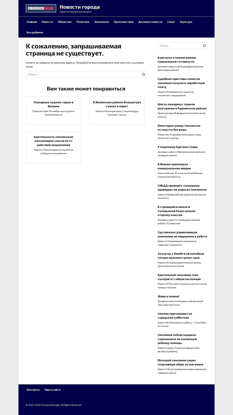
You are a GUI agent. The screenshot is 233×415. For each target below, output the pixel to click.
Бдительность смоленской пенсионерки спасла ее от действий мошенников (53, 141)
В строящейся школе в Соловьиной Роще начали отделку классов (176, 211)
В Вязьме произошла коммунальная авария (174, 166)
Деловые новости (150, 21)
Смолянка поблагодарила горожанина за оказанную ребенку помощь (177, 339)
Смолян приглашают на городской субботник (175, 315)
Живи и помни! (168, 296)
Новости (47, 21)
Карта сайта (52, 389)
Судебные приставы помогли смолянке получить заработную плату (181, 83)
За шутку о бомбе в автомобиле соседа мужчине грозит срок (181, 255)
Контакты (33, 389)
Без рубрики (35, 32)
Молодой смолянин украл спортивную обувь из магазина (180, 362)
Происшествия (123, 21)
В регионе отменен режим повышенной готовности (177, 59)
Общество (65, 21)
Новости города (80, 6)
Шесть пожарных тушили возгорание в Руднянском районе (182, 106)
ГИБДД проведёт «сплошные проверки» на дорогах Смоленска (182, 187)
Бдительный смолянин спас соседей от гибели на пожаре (179, 277)
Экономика (101, 21)
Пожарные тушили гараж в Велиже (53, 104)
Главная (32, 21)
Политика (82, 21)
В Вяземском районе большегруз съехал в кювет (117, 104)
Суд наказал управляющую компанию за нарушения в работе (182, 234)
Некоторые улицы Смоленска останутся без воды (179, 127)
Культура (186, 21)
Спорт (171, 21)
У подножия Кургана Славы (178, 147)
